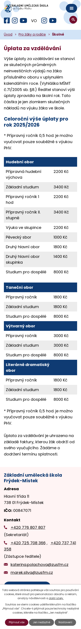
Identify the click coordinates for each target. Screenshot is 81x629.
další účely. (56, 598)
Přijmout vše (16, 622)
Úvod (8, 34)
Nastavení (65, 622)
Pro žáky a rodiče (32, 34)
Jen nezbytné (41, 622)
